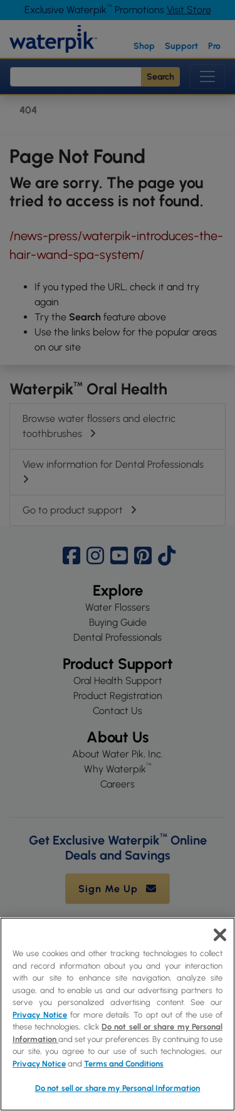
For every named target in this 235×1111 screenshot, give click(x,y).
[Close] (220, 935)
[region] (117, 1014)
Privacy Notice (40, 1014)
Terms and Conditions (124, 1063)
